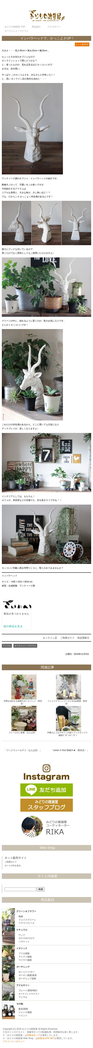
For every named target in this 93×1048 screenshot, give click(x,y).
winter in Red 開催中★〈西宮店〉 (69, 750)
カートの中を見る (13, 865)
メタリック (21, 948)
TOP (15, 26)
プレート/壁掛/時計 (28, 990)
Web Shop (47, 848)
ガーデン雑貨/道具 (28, 975)
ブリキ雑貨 (24, 953)
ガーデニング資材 (27, 978)
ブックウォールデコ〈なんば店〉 (22, 750)
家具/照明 (23, 1009)
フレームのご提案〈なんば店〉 (23, 732)
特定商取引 (83, 637)
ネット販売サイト (16, 857)
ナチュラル (21, 930)
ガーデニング (23, 967)
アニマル (7, 646)
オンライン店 (50, 637)
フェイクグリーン (27, 919)
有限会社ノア (33, 1035)
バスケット (24, 941)
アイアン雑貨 (25, 956)
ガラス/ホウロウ (26, 938)
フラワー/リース (26, 923)
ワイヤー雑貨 (25, 960)
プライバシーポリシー (14, 1041)
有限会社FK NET (46, 1038)
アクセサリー (23, 985)
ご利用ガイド (67, 637)
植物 (21, 916)
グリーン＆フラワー (26, 911)
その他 (19, 1004)
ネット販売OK (82, 44)
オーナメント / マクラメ (25, 646)
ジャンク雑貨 (25, 1012)
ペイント (23, 1015)
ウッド (22, 935)
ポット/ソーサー (26, 972)
